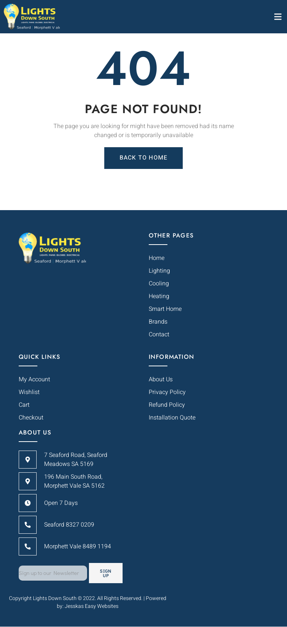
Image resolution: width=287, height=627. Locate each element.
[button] (277, 16)
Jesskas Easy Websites (91, 606)
